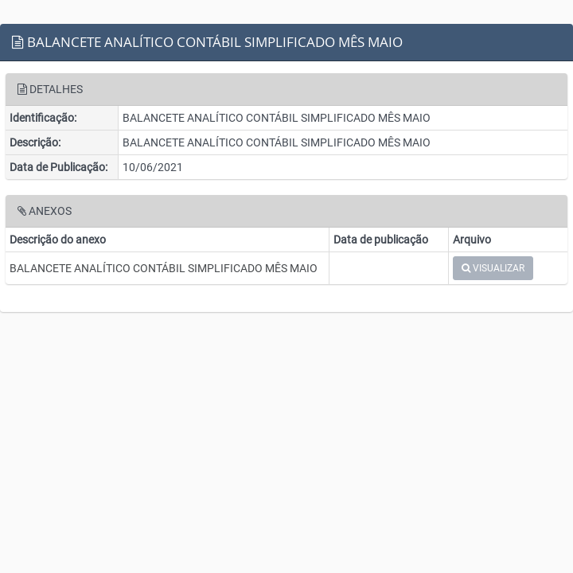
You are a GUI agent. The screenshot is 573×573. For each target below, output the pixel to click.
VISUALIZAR (493, 268)
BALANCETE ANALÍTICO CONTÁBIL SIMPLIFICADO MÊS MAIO (164, 268)
